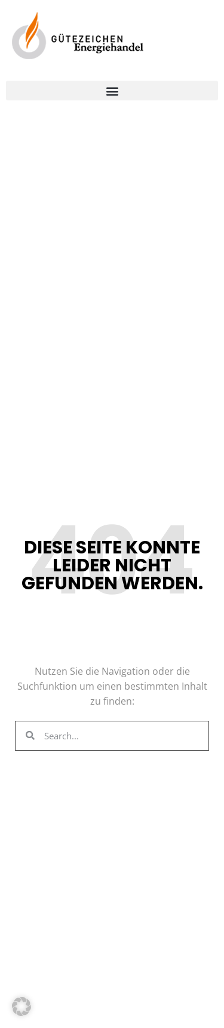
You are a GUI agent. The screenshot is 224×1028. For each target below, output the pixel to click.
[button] (112, 90)
